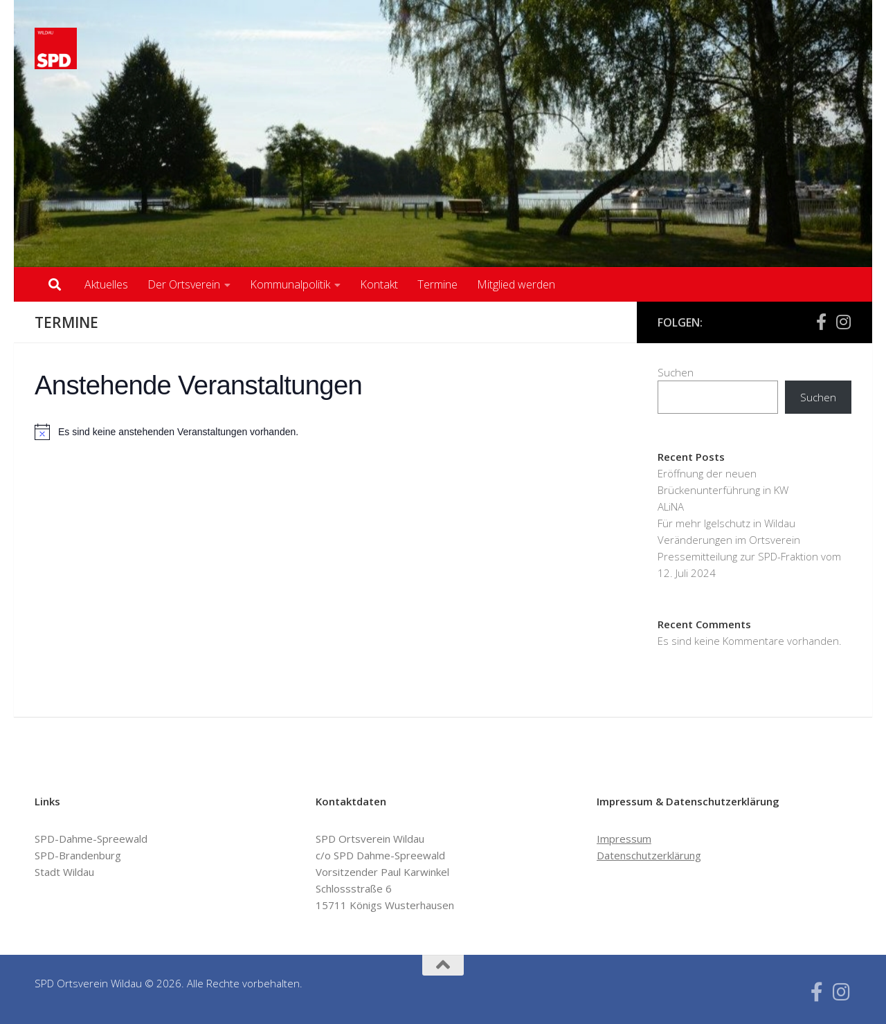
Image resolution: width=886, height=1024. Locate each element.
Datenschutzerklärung (649, 855)
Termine (437, 284)
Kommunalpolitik (290, 284)
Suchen (676, 372)
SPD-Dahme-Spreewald (91, 838)
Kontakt (379, 284)
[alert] (325, 431)
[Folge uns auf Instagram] (843, 321)
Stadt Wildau (64, 872)
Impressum (624, 838)
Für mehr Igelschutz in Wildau (726, 523)
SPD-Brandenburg (78, 855)
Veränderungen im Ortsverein (729, 540)
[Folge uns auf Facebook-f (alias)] (821, 321)
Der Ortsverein (183, 284)
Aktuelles (106, 284)
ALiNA (671, 506)
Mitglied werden (516, 284)
